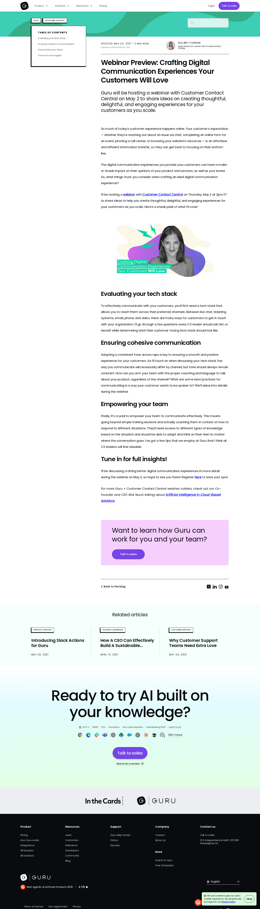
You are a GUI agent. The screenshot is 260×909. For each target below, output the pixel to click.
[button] (41, 6)
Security (115, 845)
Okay (249, 899)
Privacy (77, 906)
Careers (160, 835)
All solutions (27, 855)
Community (72, 855)
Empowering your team (50, 49)
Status (114, 840)
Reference (71, 845)
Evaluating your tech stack (51, 38)
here (198, 477)
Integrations (27, 845)
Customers (72, 840)
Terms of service (33, 906)
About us (160, 840)
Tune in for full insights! (50, 55)
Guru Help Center (120, 835)
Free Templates (164, 865)
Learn (68, 835)
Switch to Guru (163, 860)
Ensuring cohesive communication (56, 44)
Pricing (103, 5)
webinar (129, 194)
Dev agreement (58, 906)
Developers (72, 850)
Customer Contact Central (162, 194)
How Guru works (29, 840)
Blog (67, 860)
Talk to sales (229, 5)
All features (26, 850)
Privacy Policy (228, 901)
